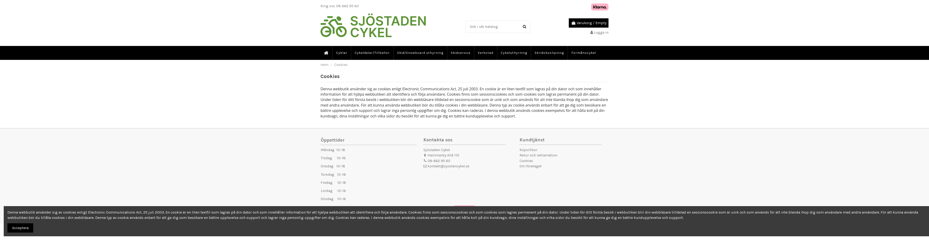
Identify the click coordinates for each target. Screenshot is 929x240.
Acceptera (20, 228)
